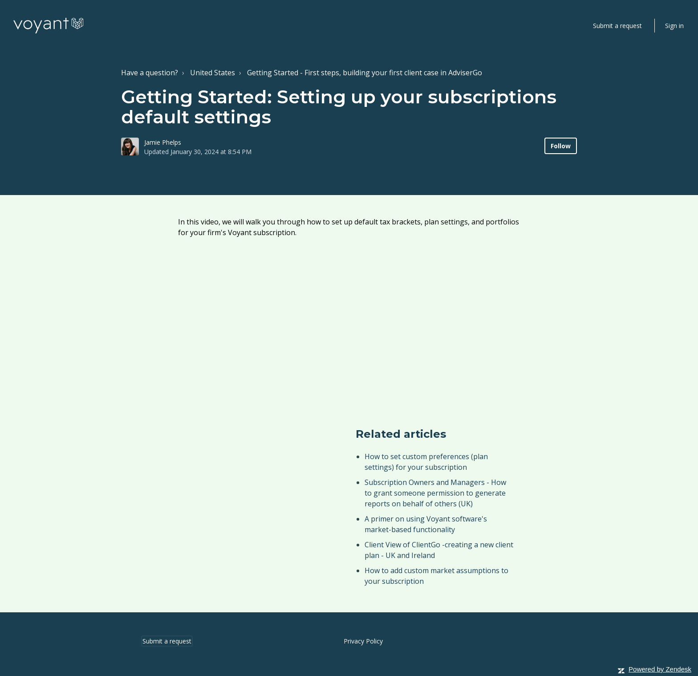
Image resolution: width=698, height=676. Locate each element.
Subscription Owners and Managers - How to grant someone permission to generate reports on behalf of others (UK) (435, 493)
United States (212, 72)
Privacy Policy (363, 641)
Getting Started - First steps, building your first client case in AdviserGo (364, 72)
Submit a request (617, 25)
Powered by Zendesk (660, 669)
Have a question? (149, 72)
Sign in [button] (674, 25)
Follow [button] (561, 146)
